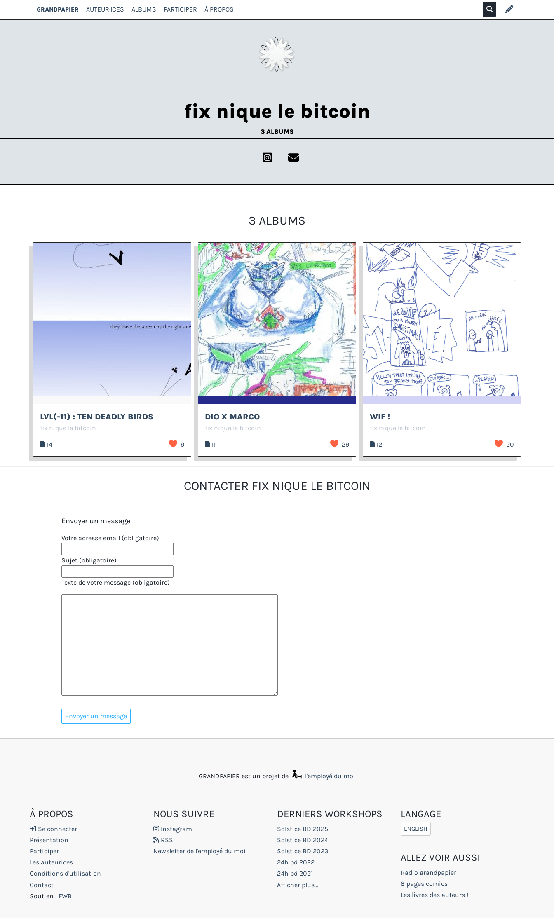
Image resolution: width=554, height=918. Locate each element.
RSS (163, 840)
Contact (42, 885)
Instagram (172, 829)
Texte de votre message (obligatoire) (115, 582)
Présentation (49, 840)
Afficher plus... (297, 885)
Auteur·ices (105, 9)
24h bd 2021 (295, 873)
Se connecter (53, 829)
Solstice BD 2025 (302, 829)
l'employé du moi (322, 776)
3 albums (277, 132)
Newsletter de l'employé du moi (199, 851)
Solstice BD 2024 (302, 840)
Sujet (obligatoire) (89, 560)
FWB (65, 896)
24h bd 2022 (296, 862)
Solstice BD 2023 (302, 851)
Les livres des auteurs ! (434, 895)
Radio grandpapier (428, 872)
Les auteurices (51, 862)
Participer (180, 9)
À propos (219, 9)
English (415, 828)
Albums (143, 9)
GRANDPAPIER (58, 9)
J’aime (173, 444)
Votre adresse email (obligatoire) (110, 538)
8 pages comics (424, 884)
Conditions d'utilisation (65, 873)
